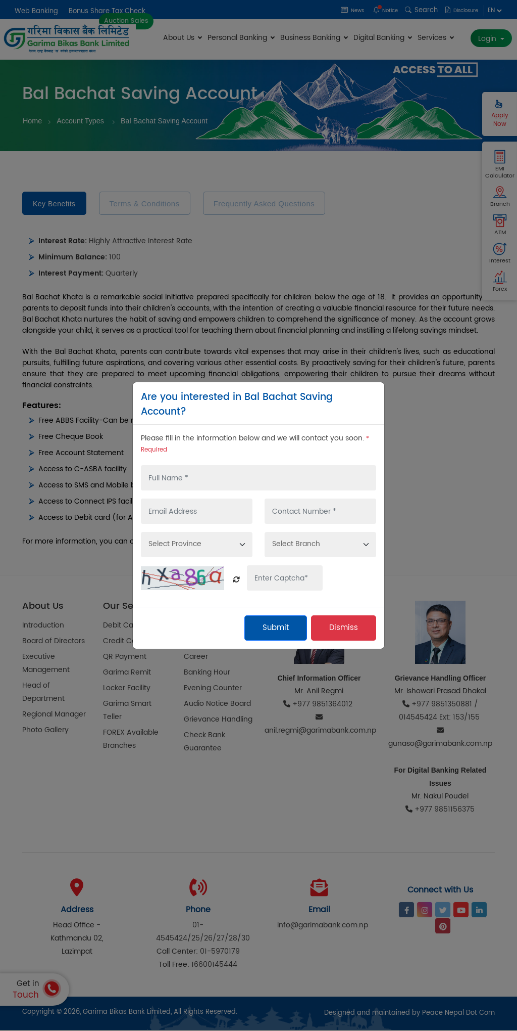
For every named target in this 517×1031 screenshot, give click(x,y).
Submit (276, 627)
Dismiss (343, 627)
